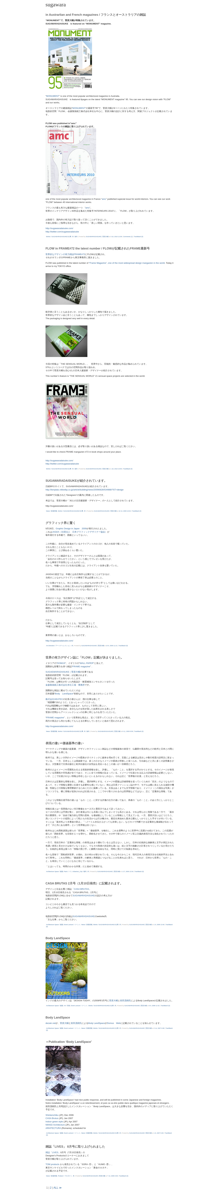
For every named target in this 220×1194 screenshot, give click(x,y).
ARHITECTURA (53, 1128)
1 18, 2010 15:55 (116, 469)
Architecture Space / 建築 (54, 871)
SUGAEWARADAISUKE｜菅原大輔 (63, 672)
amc (104, 199)
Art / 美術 (67, 1005)
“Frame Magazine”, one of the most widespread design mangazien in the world (127, 263)
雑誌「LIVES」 (53, 1152)
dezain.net (51, 1023)
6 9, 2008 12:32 (154, 1005)
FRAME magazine (81, 666)
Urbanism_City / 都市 (79, 871)
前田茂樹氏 (125, 1000)
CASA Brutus (52, 1118)
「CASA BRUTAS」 (81, 889)
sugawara (56, 5)
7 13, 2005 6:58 (112, 1176)
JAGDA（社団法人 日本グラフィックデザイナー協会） (79, 532)
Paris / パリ (68, 871)
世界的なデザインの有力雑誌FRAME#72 (65, 254)
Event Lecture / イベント (72, 924)
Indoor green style (55, 1121)
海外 (76, 236)
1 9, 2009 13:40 (159, 924)
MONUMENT (52, 96)
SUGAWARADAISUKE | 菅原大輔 (97, 236)
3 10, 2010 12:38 (116, 236)
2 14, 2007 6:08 (159, 1028)
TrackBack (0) (138, 236)
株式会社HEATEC (54, 699)
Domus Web (114, 1023)
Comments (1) (128, 236)
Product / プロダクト (65, 1176)
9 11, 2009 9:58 (127, 731)
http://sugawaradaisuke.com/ (59, 228)
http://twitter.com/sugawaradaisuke (62, 231)
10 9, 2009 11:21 (111, 645)
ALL (56, 1187)
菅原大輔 (113, 1000)
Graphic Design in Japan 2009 (71, 528)
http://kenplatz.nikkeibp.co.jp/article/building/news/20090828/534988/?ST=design (85, 489)
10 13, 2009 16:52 (125, 511)
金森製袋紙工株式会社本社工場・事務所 (65, 685)
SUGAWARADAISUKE (84, 895)
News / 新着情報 (51, 511)
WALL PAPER (86, 663)
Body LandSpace (64, 693)
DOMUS (61, 663)
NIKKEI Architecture (55, 1125)
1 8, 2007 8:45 (159, 1133)
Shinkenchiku (52, 1115)
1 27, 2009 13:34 (127, 871)
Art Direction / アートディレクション (58, 645)
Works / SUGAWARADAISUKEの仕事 (58, 236)
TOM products (52, 1164)
